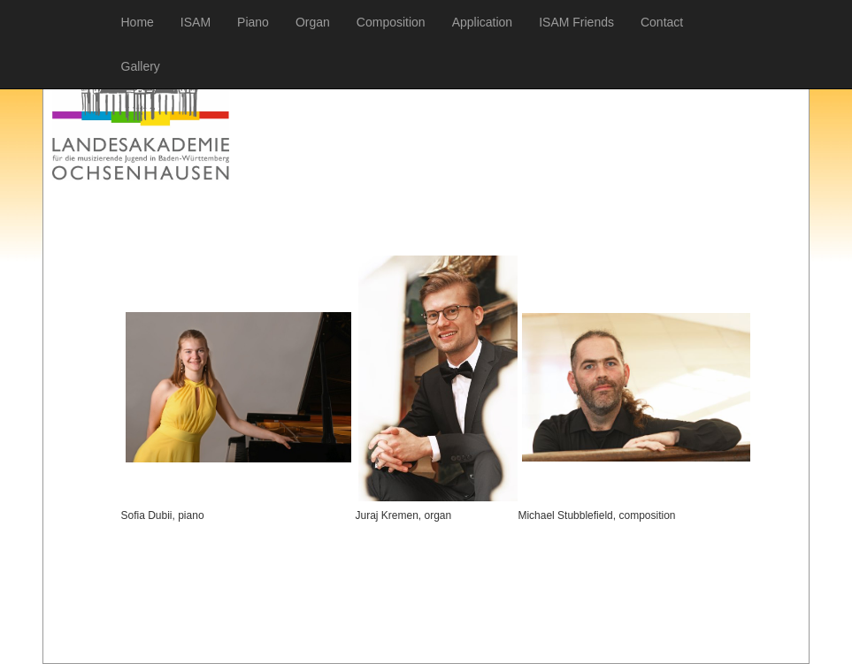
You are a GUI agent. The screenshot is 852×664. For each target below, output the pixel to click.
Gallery (140, 66)
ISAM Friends (576, 22)
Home (137, 22)
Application (482, 22)
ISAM (195, 22)
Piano (253, 22)
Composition (391, 22)
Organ (313, 22)
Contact (662, 22)
